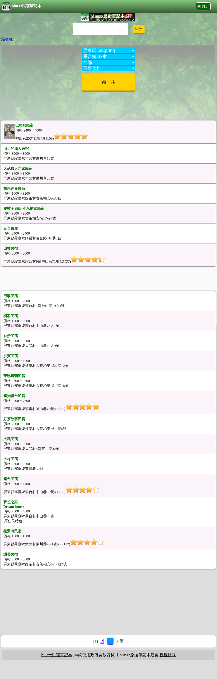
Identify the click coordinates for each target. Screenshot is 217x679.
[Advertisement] (109, 104)
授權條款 (168, 655)
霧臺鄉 (7, 39)
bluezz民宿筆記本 (21, 6)
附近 (205, 6)
